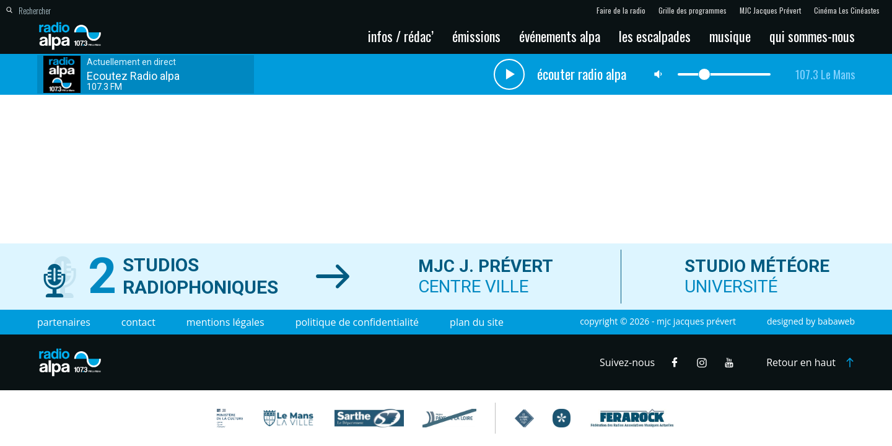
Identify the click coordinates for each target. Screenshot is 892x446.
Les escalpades (655, 36)
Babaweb (836, 321)
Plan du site (477, 322)
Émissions (476, 36)
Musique (730, 36)
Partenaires (63, 322)
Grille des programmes (692, 10)
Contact (138, 322)
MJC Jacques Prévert (770, 10)
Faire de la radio (621, 10)
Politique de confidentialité (357, 322)
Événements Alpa (559, 36)
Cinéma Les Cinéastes (847, 10)
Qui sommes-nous (812, 36)
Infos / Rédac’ (401, 36)
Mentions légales (225, 322)
